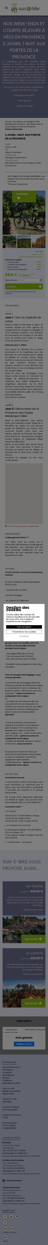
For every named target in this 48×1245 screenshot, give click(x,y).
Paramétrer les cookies (24, 631)
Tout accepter (24, 626)
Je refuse (24, 636)
